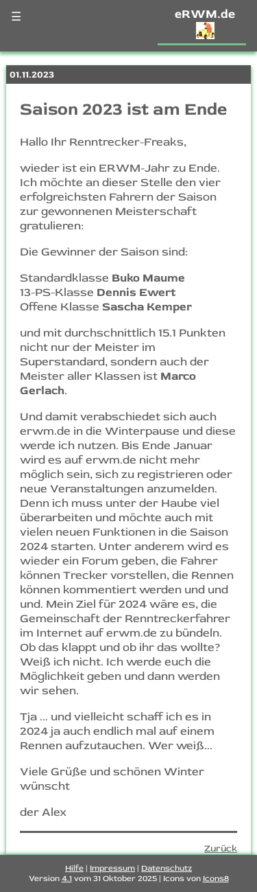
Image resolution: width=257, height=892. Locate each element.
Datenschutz (166, 868)
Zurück (220, 848)
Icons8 (216, 878)
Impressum (112, 868)
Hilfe (74, 868)
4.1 (67, 878)
